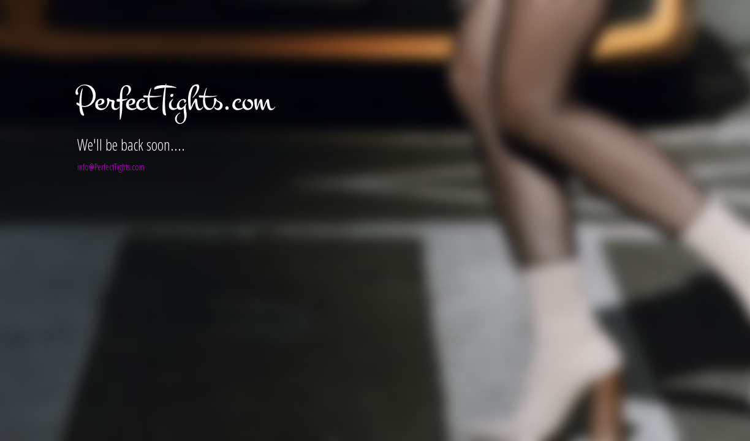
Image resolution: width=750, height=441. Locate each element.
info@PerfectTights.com (111, 167)
